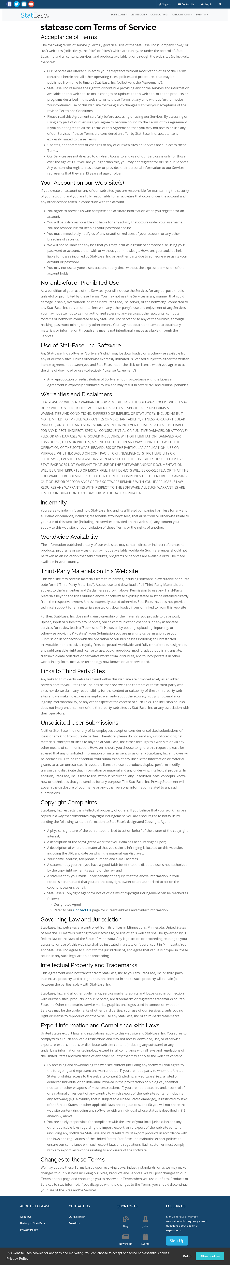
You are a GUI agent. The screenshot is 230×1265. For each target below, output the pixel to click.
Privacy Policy (29, 1230)
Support (165, 4)
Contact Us (186, 4)
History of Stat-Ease (32, 1223)
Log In (206, 4)
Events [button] (201, 14)
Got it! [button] (187, 1256)
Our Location (77, 1217)
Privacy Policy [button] (17, 1258)
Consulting (159, 14)
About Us (25, 1217)
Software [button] (118, 14)
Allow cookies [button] (210, 1256)
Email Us (74, 1223)
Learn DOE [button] (138, 14)
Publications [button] (180, 14)
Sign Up (177, 1240)
